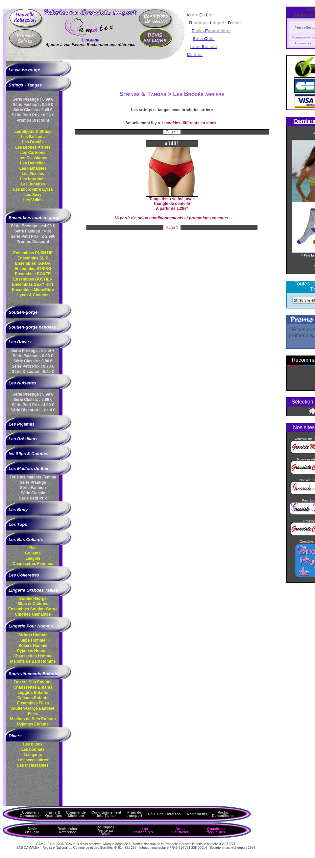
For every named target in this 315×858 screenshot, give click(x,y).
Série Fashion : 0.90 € (33, 356)
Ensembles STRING (32, 268)
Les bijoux (32, 744)
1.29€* (182, 208)
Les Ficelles (33, 173)
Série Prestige (33, 482)
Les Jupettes (33, 184)
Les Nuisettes (22, 382)
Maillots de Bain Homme (33, 661)
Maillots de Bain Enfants (33, 719)
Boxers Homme (32, 645)
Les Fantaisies (33, 168)
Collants (32, 553)
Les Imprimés (32, 179)
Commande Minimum (76, 814)
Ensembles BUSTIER (32, 279)
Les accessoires (33, 760)
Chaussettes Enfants (33, 687)
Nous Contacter (180, 830)
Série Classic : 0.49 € (33, 110)
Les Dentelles (32, 163)
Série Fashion (33, 487)
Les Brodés (32, 142)
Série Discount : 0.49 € (33, 371)
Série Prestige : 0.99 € (32, 99)
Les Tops (18, 524)
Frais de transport (134, 814)
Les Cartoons (33, 152)
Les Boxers (20, 341)
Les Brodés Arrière (33, 147)
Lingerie (90, 39)
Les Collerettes (24, 575)
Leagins (32, 558)
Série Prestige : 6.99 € (32, 394)
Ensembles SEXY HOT (33, 284)
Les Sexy (32, 194)
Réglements (197, 814)
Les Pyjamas (22, 424)
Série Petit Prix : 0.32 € (33, 115)
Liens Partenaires (143, 830)
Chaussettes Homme (33, 656)
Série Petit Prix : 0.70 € (33, 366)
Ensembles (33, 609)
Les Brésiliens (23, 438)
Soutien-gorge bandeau (32, 327)
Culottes (33, 614)
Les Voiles (32, 200)
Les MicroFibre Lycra (33, 189)
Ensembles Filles (33, 703)
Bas (32, 548)
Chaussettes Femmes (32, 563)
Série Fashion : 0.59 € (33, 104)
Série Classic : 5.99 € (33, 399)
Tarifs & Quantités (53, 814)
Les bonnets (33, 749)
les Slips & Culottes (28, 453)
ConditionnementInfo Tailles (106, 814)
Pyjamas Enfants (33, 724)
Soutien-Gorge (32, 598)
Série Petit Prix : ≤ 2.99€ (33, 236)
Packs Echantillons (222, 814)
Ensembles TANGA (33, 263)
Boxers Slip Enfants (32, 682)
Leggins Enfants (32, 692)
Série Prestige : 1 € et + (33, 350)
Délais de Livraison (164, 814)
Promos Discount (32, 120)
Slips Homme (32, 640)
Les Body (18, 509)
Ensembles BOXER (33, 274)
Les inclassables (32, 765)
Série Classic (33, 493)
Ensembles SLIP (32, 258)
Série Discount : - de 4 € (33, 410)
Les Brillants (33, 137)
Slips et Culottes (32, 603)
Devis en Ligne (32, 830)
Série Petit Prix (33, 498)
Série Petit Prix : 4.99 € (33, 405)
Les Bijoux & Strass (33, 131)
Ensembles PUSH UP (33, 253)
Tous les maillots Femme (33, 477)
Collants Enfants (33, 698)
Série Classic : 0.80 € (33, 361)
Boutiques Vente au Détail (105, 830)
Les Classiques (32, 158)
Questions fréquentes (215, 830)
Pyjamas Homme (33, 651)
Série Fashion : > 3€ (32, 231)
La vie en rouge (24, 69)
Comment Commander (30, 814)
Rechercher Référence (68, 830)
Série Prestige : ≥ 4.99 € (33, 226)
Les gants (33, 754)
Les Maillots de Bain (29, 468)
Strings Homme (33, 635)
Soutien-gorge (23, 312)
